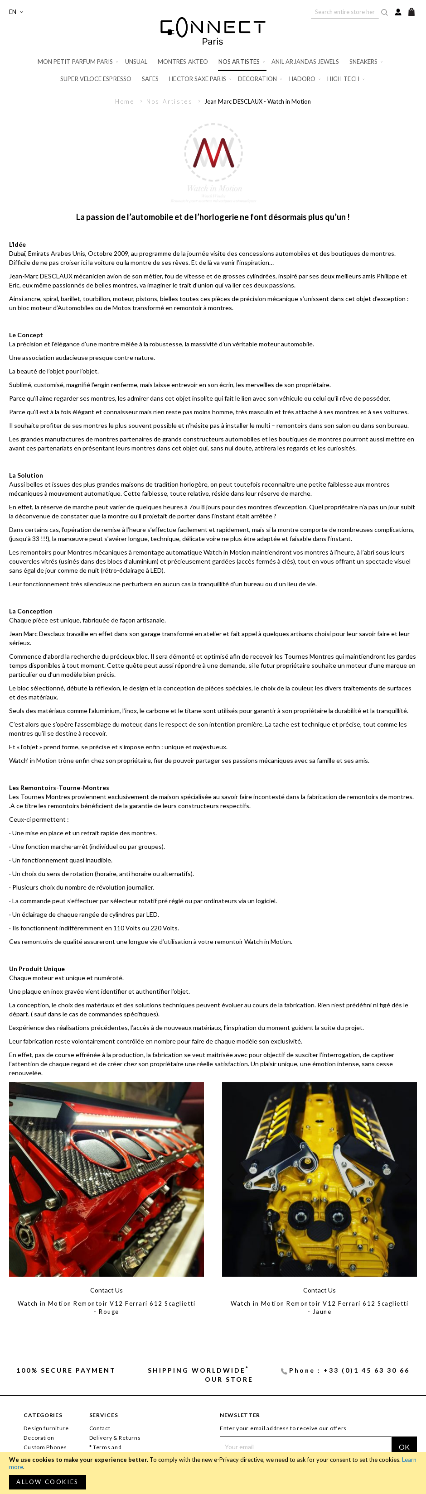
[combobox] (345, 12)
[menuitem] (78, 62)
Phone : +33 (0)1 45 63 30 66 (349, 1370)
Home (126, 101)
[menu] (213, 70)
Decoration (39, 1437)
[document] (213, 1472)
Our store (229, 1379)
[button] (16, 12)
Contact (100, 1428)
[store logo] (213, 31)
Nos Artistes (170, 101)
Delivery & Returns (115, 1437)
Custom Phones (45, 1447)
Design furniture (46, 1428)
